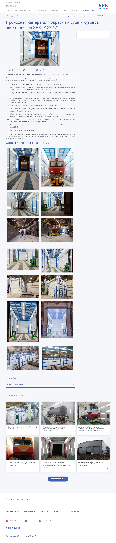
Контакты (64, 10)
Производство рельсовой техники (45, 16)
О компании (54, 10)
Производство (20, 10)
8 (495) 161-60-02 (11, 7)
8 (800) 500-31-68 (11, 5)
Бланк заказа (75, 10)
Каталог (10, 10)
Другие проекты (57, 479)
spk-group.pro (10, 16)
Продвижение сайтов (13, 536)
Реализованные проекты (38, 10)
